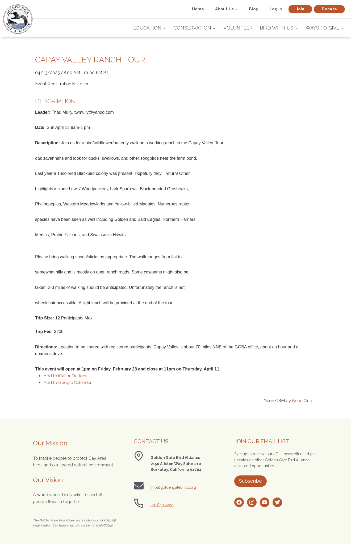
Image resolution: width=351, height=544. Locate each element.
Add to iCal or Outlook (65, 375)
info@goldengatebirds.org (173, 487)
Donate (329, 9)
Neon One (302, 400)
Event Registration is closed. (62, 83)
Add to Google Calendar (67, 382)
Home (198, 9)
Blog (253, 9)
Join (300, 9)
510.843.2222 (162, 505)
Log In (276, 9)
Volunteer (238, 28)
